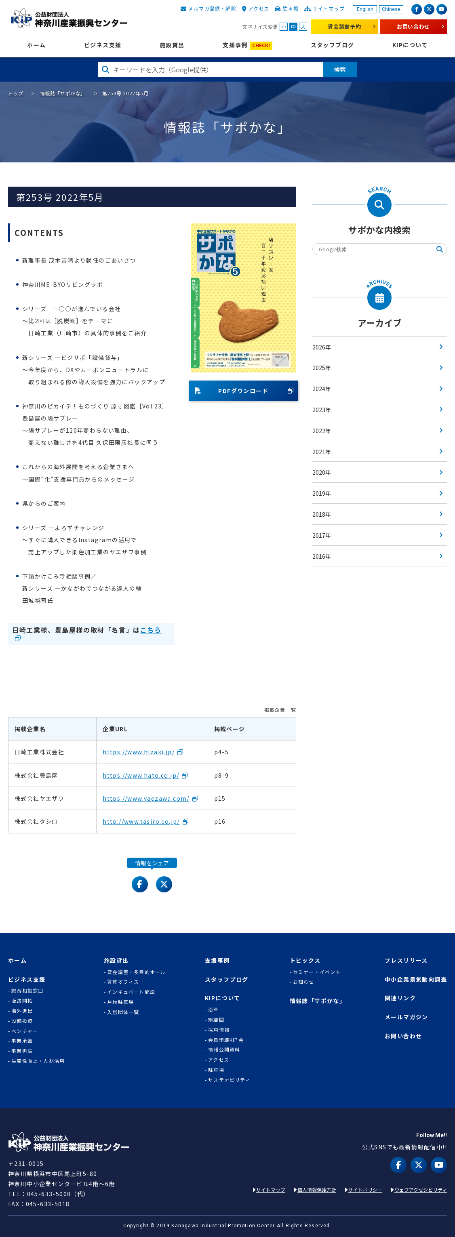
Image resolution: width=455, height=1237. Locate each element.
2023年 (321, 410)
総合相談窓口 (27, 990)
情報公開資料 (224, 1049)
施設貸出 (172, 45)
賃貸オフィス (123, 981)
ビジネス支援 (102, 45)
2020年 (321, 472)
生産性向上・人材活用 (38, 1061)
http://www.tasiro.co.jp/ (141, 821)
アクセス (259, 8)
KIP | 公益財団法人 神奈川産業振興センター (69, 18)
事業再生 (22, 1051)
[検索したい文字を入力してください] (210, 69)
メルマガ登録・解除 (212, 8)
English (365, 9)
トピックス (305, 960)
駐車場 (290, 8)
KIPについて (410, 45)
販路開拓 (22, 1000)
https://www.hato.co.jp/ (141, 775)
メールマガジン (406, 1017)
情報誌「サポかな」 (63, 93)
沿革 (213, 1009)
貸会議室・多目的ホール (136, 972)
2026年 (321, 347)
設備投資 (22, 1021)
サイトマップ (329, 8)
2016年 (321, 556)
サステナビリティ (229, 1080)
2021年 (321, 452)
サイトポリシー (365, 1189)
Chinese (391, 9)
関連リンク (400, 998)
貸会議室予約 (344, 26)
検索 (340, 69)
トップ (15, 93)
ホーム (36, 45)
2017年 (321, 535)
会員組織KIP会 (226, 1040)
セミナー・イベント (317, 972)
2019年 (321, 493)
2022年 (321, 431)
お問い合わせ (413, 26)
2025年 (321, 368)
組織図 (216, 1019)
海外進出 (22, 1011)
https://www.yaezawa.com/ (146, 798)
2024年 (321, 389)
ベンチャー (24, 1031)
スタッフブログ (332, 45)
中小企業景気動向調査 (416, 979)
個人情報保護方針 (316, 1189)
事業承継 (22, 1040)
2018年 (321, 514)
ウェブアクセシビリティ (420, 1189)
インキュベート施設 (131, 992)
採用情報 (219, 1030)
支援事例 (247, 45)
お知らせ (303, 981)
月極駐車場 (120, 1002)
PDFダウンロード (231, 391)
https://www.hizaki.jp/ (139, 752)
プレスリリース (406, 960)
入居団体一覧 (123, 1012)
